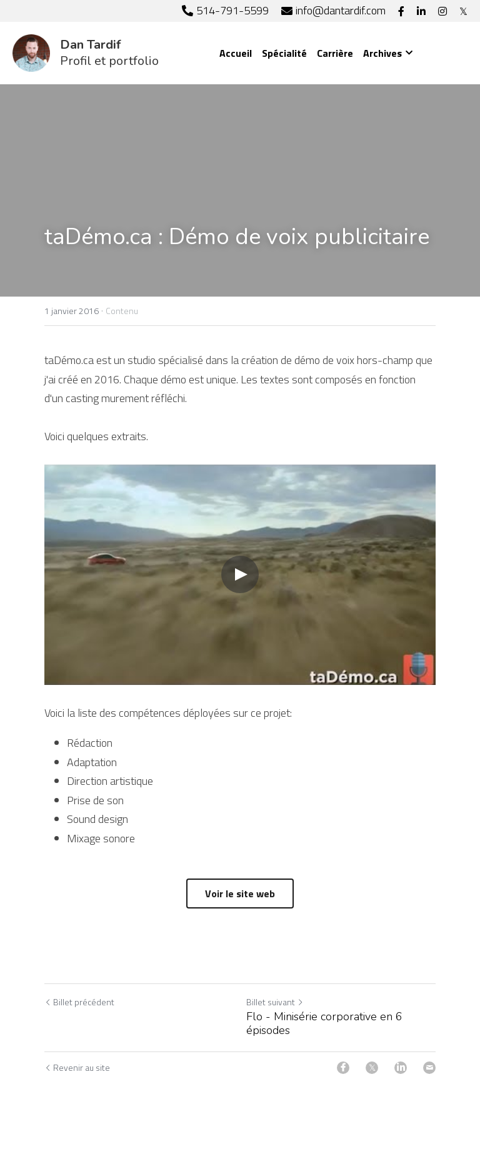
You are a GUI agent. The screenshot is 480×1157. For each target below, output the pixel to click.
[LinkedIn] (400, 1067)
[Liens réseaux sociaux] (401, 11)
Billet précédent (79, 1001)
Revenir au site (77, 1067)
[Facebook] (343, 1067)
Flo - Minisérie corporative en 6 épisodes (324, 1024)
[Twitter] (372, 1067)
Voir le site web (240, 893)
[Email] (429, 1067)
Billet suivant (275, 1001)
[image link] (31, 52)
